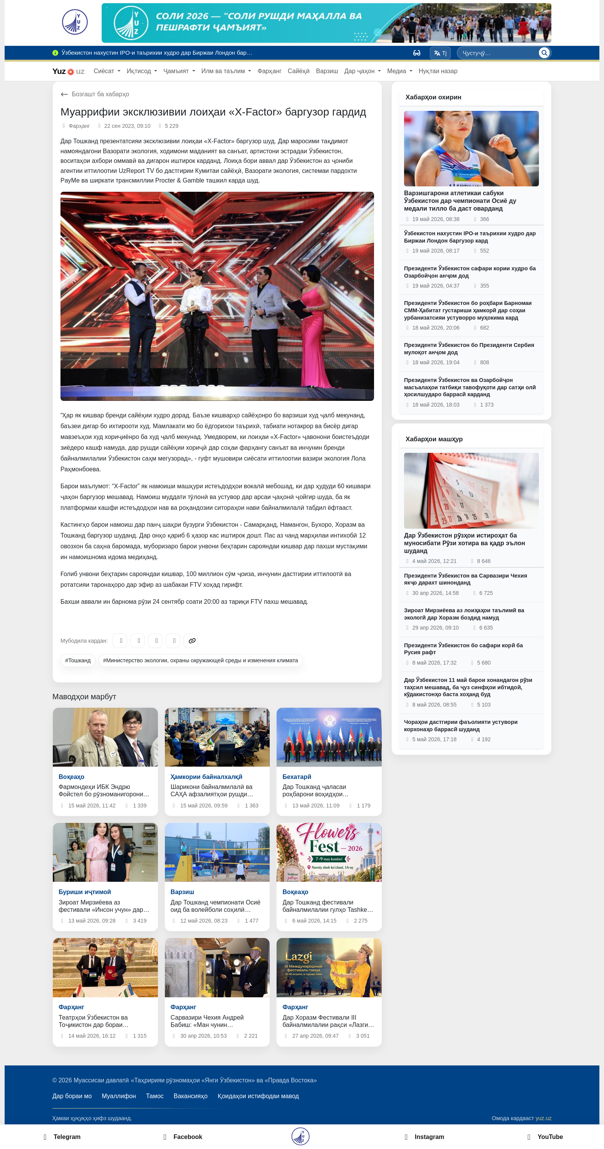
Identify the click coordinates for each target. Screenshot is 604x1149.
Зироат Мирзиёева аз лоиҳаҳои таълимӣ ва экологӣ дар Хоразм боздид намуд (464, 614)
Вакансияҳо (191, 1096)
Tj (440, 53)
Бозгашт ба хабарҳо (94, 94)
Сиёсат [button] (105, 71)
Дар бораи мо (72, 1096)
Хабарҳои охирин (433, 97)
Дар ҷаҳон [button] (360, 71)
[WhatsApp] (173, 640)
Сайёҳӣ (299, 71)
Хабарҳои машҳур (434, 439)
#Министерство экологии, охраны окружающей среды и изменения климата (200, 660)
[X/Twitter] (155, 640)
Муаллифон (119, 1096)
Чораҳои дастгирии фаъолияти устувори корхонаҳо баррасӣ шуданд (461, 725)
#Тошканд (78, 660)
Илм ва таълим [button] (224, 71)
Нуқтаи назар (438, 71)
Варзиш (327, 71)
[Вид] (417, 53)
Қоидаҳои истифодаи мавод (258, 1096)
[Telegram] (119, 640)
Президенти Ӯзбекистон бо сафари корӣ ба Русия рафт (463, 649)
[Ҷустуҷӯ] (544, 52)
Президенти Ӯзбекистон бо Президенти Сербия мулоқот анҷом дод (469, 348)
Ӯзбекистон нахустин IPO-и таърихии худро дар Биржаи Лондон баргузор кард (470, 237)
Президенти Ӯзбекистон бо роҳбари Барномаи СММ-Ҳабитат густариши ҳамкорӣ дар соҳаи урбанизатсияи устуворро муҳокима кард (468, 310)
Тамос (155, 1096)
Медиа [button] (397, 71)
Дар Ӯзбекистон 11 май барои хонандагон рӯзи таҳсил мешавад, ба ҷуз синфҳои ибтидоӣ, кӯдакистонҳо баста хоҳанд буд (468, 687)
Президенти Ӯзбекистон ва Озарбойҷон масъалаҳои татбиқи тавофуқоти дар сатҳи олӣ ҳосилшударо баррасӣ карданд (470, 387)
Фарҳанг (269, 71)
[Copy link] (190, 640)
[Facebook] (137, 640)
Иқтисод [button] (140, 71)
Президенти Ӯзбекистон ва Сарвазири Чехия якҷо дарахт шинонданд (465, 579)
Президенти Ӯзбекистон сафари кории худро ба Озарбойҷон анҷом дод (470, 272)
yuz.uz (543, 1118)
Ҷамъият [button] (176, 71)
